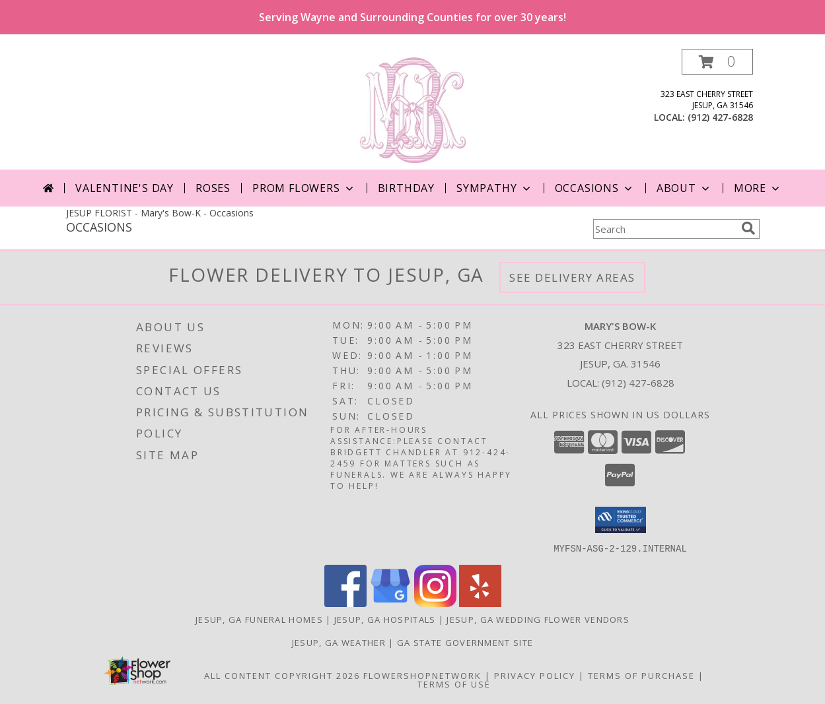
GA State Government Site (465, 642)
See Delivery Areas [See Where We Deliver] (572, 277)
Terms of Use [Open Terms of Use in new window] (454, 683)
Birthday (406, 188)
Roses (213, 188)
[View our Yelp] (480, 602)
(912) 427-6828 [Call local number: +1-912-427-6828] (720, 117)
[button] (717, 62)
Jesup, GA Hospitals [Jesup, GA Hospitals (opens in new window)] (385, 619)
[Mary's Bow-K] (413, 109)
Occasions (595, 188)
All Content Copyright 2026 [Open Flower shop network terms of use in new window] (282, 675)
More (758, 188)
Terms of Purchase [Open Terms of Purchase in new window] (641, 675)
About (684, 188)
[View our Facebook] (345, 602)
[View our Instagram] (435, 602)
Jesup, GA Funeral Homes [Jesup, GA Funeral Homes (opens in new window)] (259, 619)
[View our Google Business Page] (390, 602)
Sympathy (494, 188)
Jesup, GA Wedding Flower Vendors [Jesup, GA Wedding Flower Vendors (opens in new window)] (538, 619)
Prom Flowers (304, 188)
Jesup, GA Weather (339, 642)
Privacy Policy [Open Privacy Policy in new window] (534, 675)
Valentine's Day (124, 188)
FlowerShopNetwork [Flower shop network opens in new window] (422, 675)
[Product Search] (664, 229)
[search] (748, 228)
